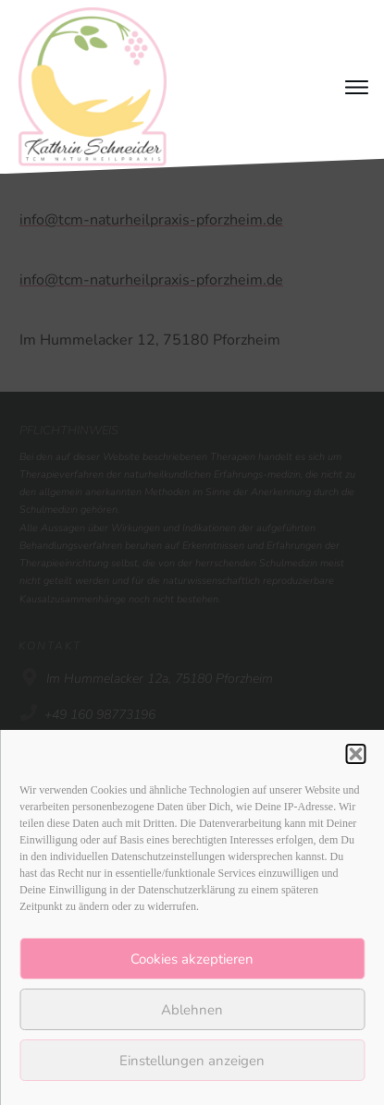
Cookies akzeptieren (192, 959)
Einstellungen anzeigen (192, 1060)
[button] (355, 754)
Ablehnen (192, 1010)
